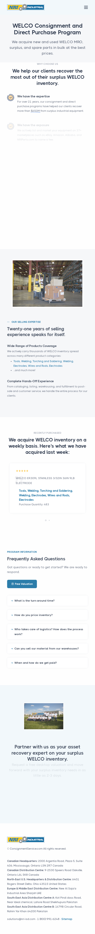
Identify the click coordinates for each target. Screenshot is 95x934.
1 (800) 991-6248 (48, 919)
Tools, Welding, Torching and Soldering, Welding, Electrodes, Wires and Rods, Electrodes (46, 495)
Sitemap (66, 919)
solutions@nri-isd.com (21, 919)
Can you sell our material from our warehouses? (46, 644)
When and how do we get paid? (35, 658)
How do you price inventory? (33, 610)
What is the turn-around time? (34, 596)
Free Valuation (22, 584)
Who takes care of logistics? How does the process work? (48, 628)
